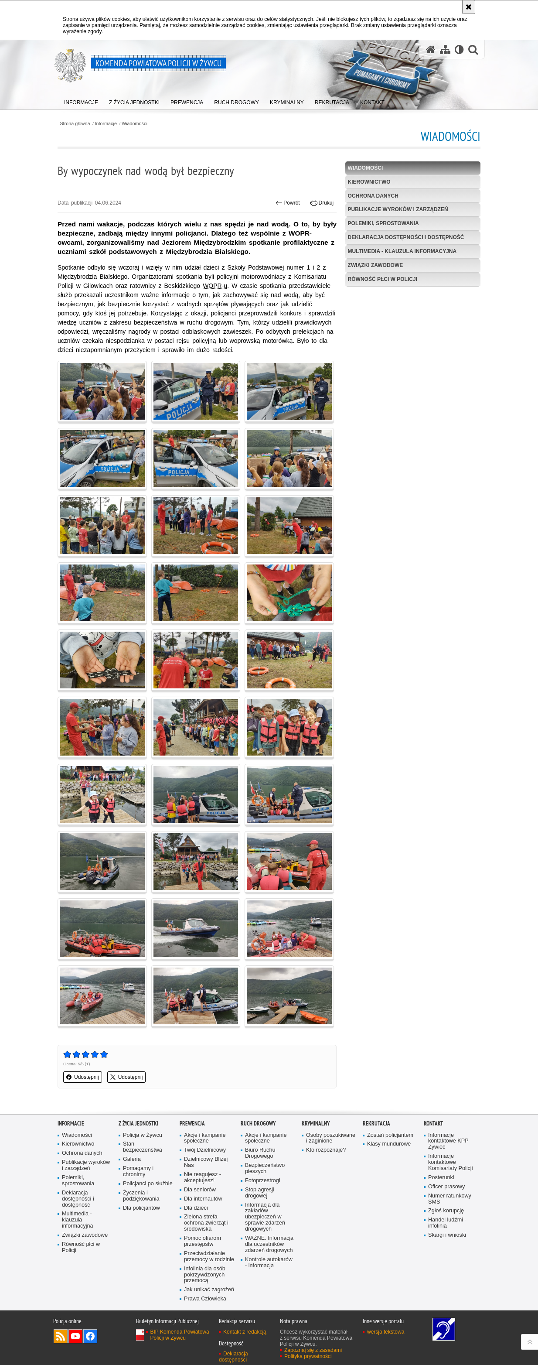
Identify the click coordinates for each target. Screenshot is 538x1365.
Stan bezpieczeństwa (142, 1147)
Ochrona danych (373, 196)
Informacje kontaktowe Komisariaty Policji (450, 1162)
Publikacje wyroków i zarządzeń (398, 209)
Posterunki (441, 1177)
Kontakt (433, 1123)
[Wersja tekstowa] (459, 49)
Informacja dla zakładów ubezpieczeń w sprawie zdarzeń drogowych (265, 1217)
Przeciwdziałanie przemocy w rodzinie (209, 1256)
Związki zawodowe (375, 265)
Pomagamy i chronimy (138, 1171)
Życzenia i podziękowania (141, 1196)
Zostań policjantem (390, 1135)
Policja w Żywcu (142, 1135)
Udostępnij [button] (82, 1077)
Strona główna (75, 123)
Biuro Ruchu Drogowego (260, 1153)
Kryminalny (316, 1123)
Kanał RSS (61, 1336)
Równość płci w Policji (382, 279)
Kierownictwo (369, 182)
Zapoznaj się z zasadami (313, 1350)
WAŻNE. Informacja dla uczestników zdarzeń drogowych (269, 1244)
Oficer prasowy (446, 1187)
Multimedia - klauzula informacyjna (402, 251)
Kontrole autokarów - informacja (269, 1263)
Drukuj (322, 202)
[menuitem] (81, 100)
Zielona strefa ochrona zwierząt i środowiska (206, 1223)
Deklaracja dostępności (233, 1357)
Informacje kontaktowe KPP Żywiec (448, 1141)
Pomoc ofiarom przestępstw (202, 1241)
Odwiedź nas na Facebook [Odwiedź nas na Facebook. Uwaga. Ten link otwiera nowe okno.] (90, 1336)
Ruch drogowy (258, 1123)
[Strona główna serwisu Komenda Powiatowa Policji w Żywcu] (431, 49)
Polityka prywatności (308, 1356)
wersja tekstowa (385, 1332)
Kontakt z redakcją (244, 1332)
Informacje (106, 123)
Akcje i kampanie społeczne (204, 1138)
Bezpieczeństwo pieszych (265, 1168)
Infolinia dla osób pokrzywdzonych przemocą (204, 1275)
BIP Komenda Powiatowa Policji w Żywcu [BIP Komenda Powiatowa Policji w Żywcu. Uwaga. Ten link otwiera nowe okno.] (179, 1335)
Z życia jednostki (138, 1123)
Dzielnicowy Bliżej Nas (206, 1162)
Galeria (132, 1159)
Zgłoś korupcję (446, 1211)
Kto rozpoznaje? (326, 1150)
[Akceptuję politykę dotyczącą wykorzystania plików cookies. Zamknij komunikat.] (468, 7)
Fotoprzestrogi (262, 1181)
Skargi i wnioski (447, 1235)
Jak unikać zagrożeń (209, 1290)
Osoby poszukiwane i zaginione (330, 1138)
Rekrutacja (376, 1123)
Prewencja (192, 1123)
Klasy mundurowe (389, 1144)
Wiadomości (134, 123)
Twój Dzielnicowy (205, 1150)
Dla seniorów (200, 1190)
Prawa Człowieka (205, 1299)
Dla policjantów (141, 1208)
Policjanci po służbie (148, 1184)
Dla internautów (203, 1199)
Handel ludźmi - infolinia (447, 1223)
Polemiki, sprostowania (383, 223)
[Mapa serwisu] (445, 49)
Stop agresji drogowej (259, 1193)
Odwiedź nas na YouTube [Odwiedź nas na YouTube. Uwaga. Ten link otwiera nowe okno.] (75, 1336)
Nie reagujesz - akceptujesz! (202, 1178)
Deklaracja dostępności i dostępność (406, 237)
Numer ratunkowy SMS (449, 1199)
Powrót (288, 202)
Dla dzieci (196, 1208)
